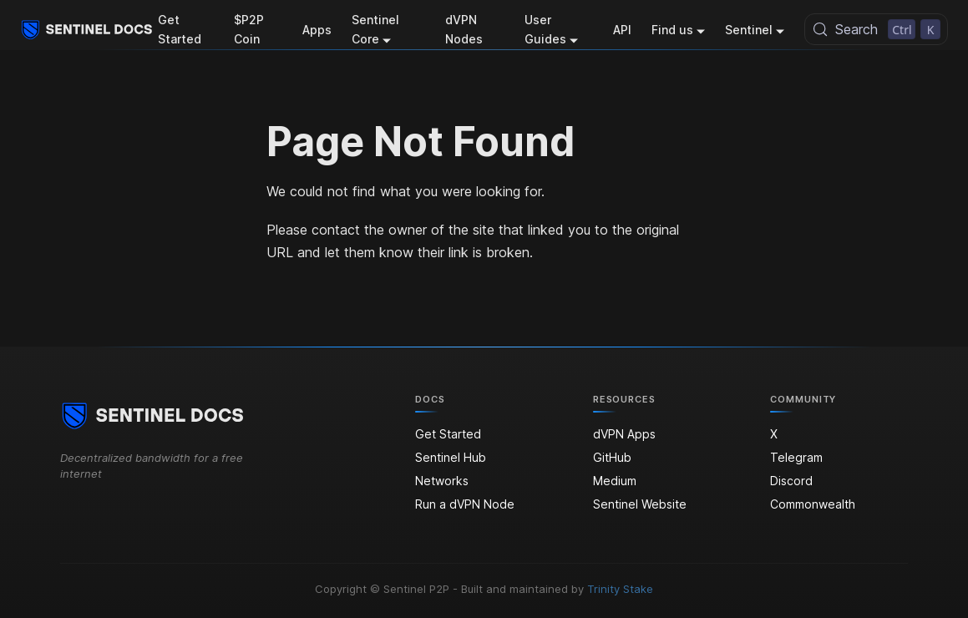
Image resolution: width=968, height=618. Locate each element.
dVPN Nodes (464, 29)
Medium (614, 481)
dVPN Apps (624, 434)
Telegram (796, 457)
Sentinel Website (640, 504)
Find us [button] (672, 30)
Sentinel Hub (450, 457)
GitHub (612, 457)
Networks (442, 481)
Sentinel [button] (749, 30)
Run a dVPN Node (464, 504)
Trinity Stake (620, 588)
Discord (791, 481)
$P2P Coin (249, 29)
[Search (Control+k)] (876, 29)
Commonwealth (812, 504)
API (622, 30)
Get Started (179, 29)
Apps (317, 30)
